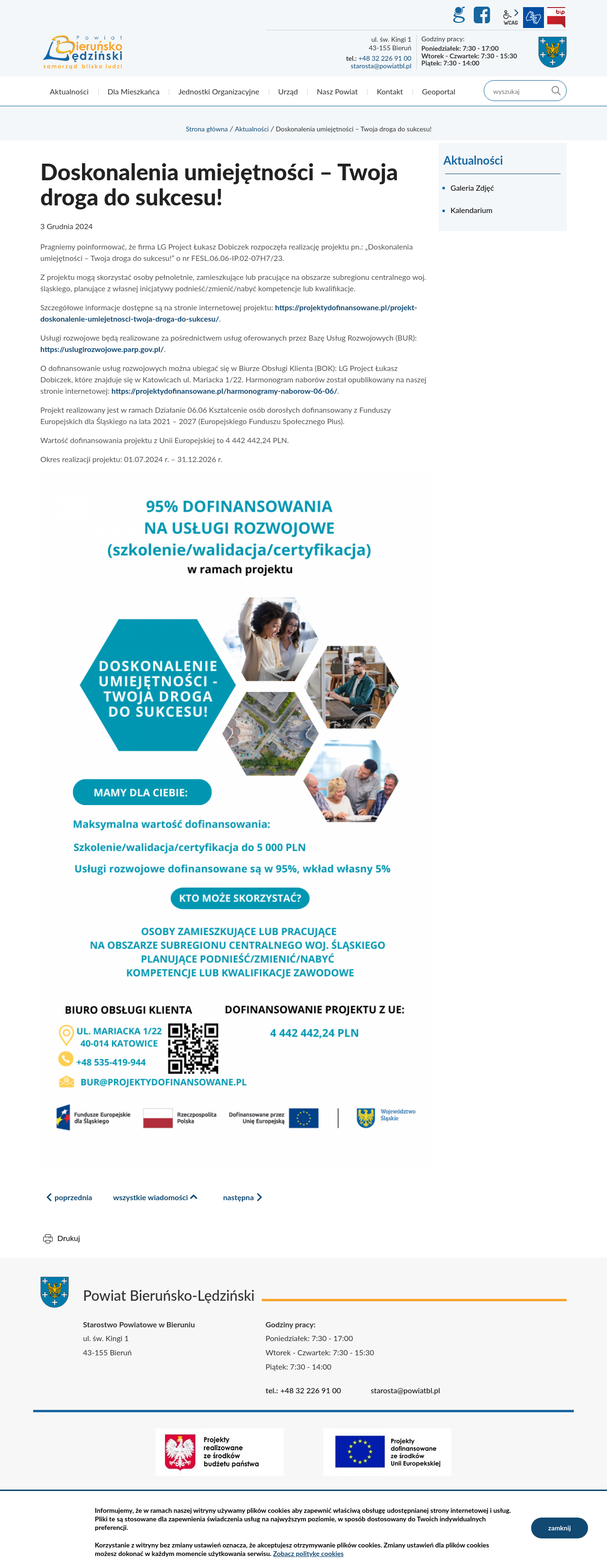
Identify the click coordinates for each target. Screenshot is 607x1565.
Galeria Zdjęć (472, 187)
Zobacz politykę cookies (308, 1553)
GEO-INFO (458, 15)
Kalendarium (471, 209)
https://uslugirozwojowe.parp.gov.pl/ (102, 348)
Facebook (483, 15)
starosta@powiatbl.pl (380, 65)
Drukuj (68, 1237)
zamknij (559, 1528)
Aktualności (252, 129)
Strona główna (207, 129)
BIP (556, 17)
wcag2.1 (510, 17)
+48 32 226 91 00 (385, 58)
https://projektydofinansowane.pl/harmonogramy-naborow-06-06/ (224, 390)
